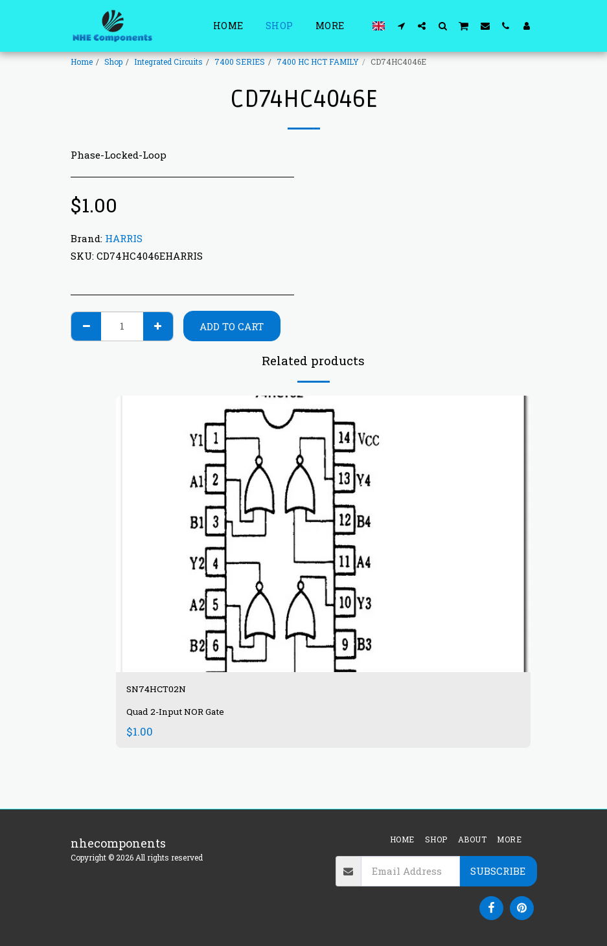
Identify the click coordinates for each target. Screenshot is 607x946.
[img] (323, 534)
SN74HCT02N (165, 691)
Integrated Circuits (168, 61)
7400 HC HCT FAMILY (318, 61)
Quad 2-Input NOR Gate (180, 716)
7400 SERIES (239, 61)
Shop (113, 61)
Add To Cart (232, 326)
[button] (401, 25)
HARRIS (124, 238)
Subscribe (497, 870)
